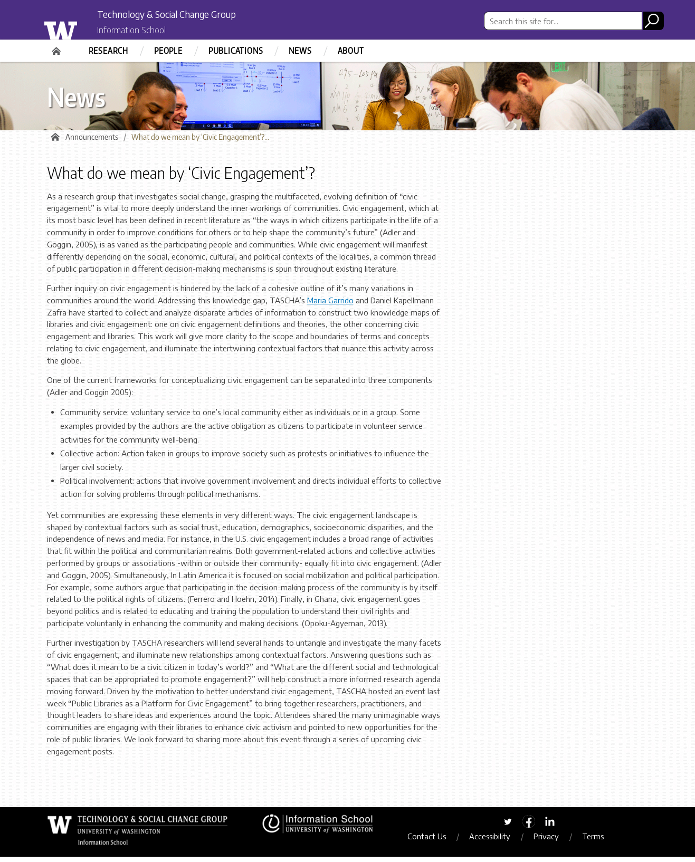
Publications (235, 50)
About (351, 50)
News (300, 50)
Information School (143, 30)
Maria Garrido (330, 305)
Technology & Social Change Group (196, 14)
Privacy (556, 841)
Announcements (91, 142)
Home (57, 47)
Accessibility (500, 841)
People (168, 50)
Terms (603, 841)
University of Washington (82, 28)
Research (108, 50)
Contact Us (437, 841)
